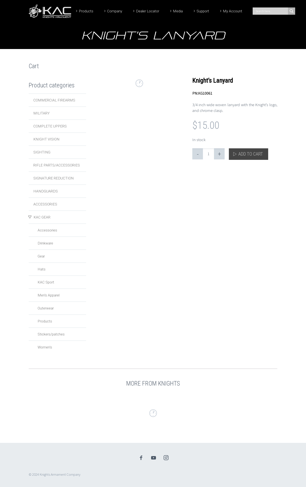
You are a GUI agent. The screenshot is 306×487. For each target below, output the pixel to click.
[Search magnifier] (291, 11)
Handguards (45, 191)
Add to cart (250, 154)
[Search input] (271, 11)
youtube (153, 457)
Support (203, 11)
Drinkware (45, 243)
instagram (166, 457)
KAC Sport (46, 282)
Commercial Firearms (54, 100)
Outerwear (46, 308)
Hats (41, 269)
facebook (141, 457)
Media (178, 11)
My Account (232, 11)
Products (86, 11)
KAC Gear (42, 217)
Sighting (41, 152)
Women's (45, 347)
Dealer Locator (147, 11)
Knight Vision (46, 139)
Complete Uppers (50, 126)
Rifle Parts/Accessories (56, 165)
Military (41, 113)
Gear (41, 256)
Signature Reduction (53, 178)
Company (114, 11)
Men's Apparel (49, 295)
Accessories (45, 204)
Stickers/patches (51, 334)
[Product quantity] (208, 153)
